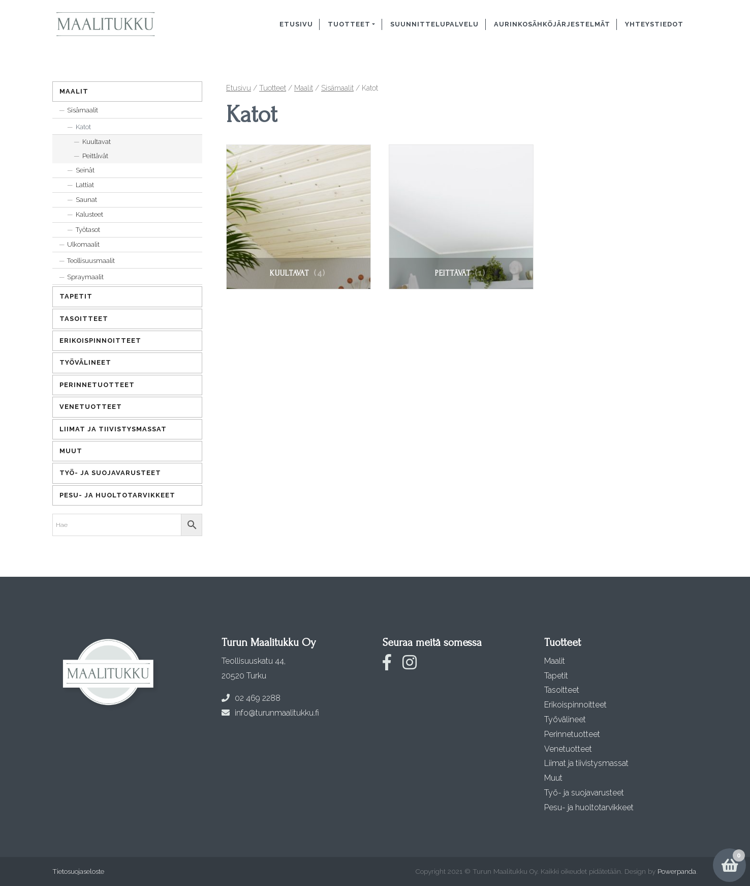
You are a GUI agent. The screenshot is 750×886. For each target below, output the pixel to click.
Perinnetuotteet (97, 385)
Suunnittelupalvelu (434, 24)
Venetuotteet (90, 406)
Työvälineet (85, 362)
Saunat (86, 199)
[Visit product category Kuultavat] (298, 217)
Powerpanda (677, 871)
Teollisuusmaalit (91, 260)
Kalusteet (89, 214)
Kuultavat (96, 141)
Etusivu (296, 24)
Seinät (85, 170)
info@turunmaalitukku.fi (270, 713)
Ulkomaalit (83, 244)
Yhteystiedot (654, 24)
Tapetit (75, 296)
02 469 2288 (251, 698)
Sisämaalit (337, 87)
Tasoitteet (83, 318)
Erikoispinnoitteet (100, 340)
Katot (83, 127)
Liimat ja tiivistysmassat (113, 429)
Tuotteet (349, 24)
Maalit (303, 87)
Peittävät (95, 156)
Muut (70, 451)
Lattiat (85, 185)
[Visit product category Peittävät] (461, 217)
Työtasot (88, 229)
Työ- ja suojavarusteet (110, 473)
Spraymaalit (85, 277)
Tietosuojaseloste (78, 871)
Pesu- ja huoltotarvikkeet (117, 495)
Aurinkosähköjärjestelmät (552, 24)
